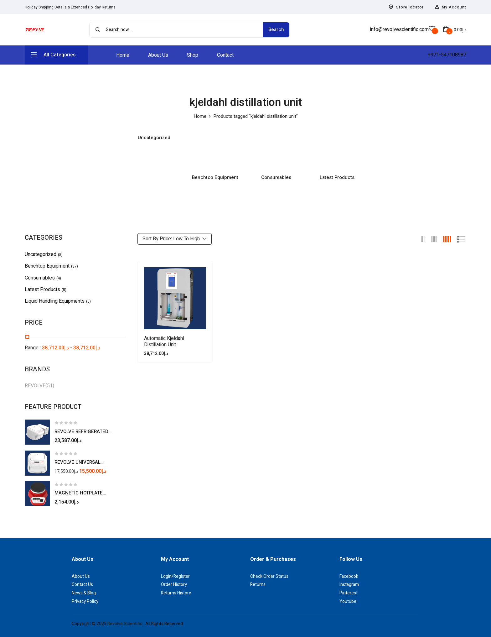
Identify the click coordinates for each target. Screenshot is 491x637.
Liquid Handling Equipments (55, 301)
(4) (58, 278)
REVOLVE (35, 385)
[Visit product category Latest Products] (337, 150)
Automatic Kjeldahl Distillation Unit (164, 341)
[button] (454, 29)
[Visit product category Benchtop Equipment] (215, 150)
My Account (450, 7)
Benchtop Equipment (215, 178)
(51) (49, 385)
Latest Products (337, 178)
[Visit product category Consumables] (276, 150)
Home (200, 116)
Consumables (276, 178)
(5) (60, 255)
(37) (74, 266)
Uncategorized (154, 138)
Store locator (406, 7)
